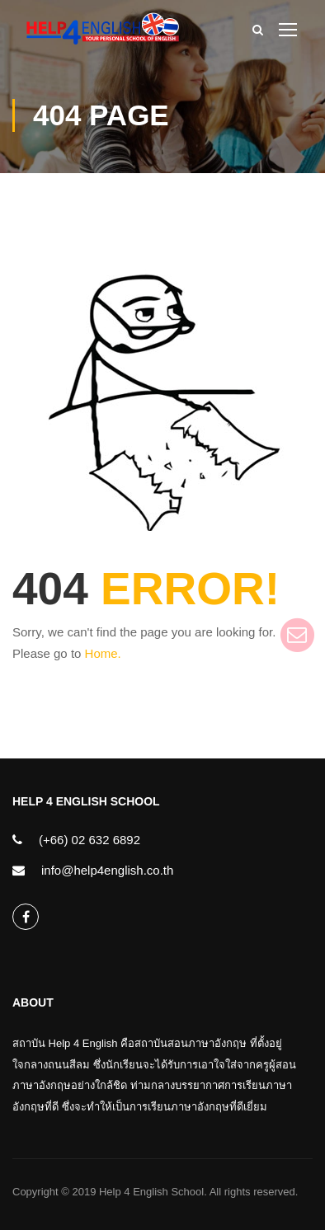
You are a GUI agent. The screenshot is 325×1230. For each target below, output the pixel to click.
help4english (26, 917)
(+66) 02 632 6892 (89, 840)
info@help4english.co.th (107, 870)
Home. (103, 653)
